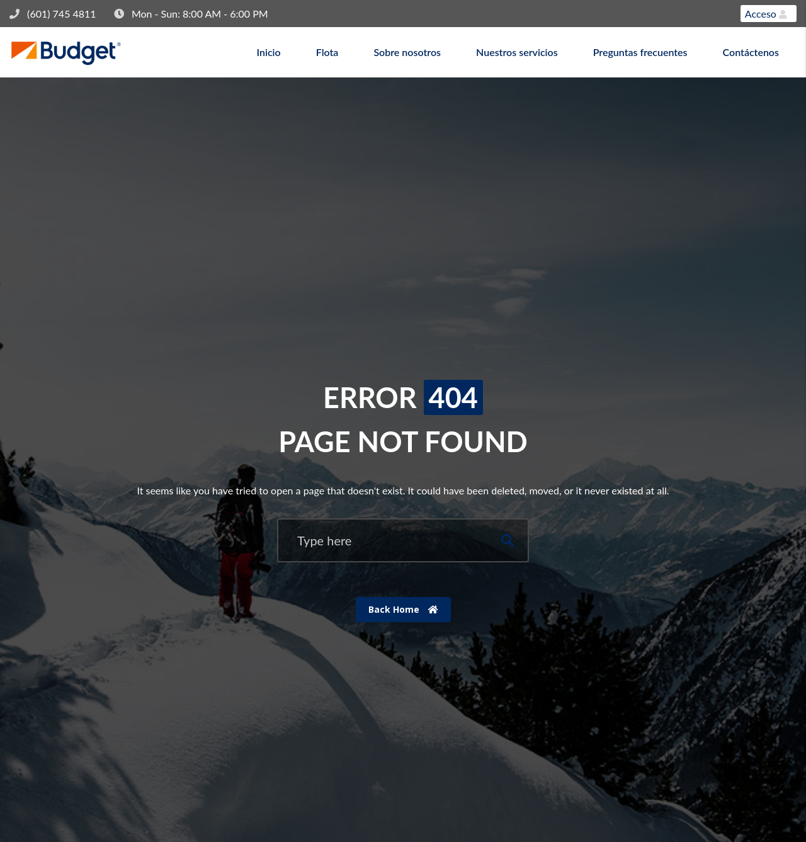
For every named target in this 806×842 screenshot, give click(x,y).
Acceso (766, 14)
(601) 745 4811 (61, 14)
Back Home (403, 609)
